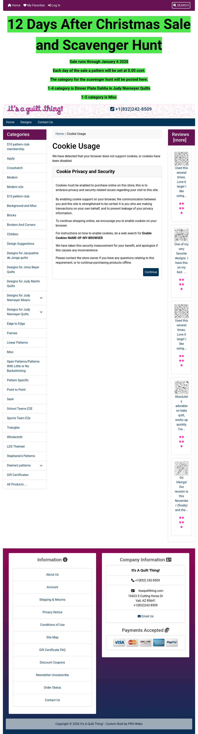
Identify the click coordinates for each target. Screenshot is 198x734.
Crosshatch (15, 168)
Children (12, 234)
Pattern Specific (18, 380)
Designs (26, 122)
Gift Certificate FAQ (52, 650)
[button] (181, 5)
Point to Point (16, 390)
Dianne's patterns (25, 465)
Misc (10, 352)
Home (14, 5)
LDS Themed (16, 446)
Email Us (146, 616)
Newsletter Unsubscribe (52, 675)
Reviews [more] (181, 137)
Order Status (52, 687)
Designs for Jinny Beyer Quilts (23, 269)
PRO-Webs (135, 724)
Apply (11, 158)
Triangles (13, 427)
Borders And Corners (21, 225)
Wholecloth (14, 437)
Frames (12, 333)
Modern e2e (15, 187)
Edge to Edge (16, 323)
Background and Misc (22, 206)
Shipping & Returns (52, 599)
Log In (54, 5)
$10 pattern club (18, 196)
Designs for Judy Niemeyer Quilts (25, 312)
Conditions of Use (52, 625)
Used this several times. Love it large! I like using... (181, 175)
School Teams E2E (19, 408)
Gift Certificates (17, 475)
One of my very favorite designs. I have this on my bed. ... (181, 251)
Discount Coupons (52, 662)
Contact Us (45, 122)
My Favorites (34, 5)
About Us (52, 574)
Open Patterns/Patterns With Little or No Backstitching (23, 366)
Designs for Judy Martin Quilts (23, 283)
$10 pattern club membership (18, 147)
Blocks (11, 215)
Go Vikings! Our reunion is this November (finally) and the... (181, 486)
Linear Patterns (17, 342)
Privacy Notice (52, 612)
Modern (12, 177)
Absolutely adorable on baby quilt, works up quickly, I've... (181, 406)
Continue (151, 272)
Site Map (52, 637)
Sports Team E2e (18, 418)
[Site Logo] (35, 110)
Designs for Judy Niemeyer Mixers (25, 298)
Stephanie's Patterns (21, 456)
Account (52, 587)
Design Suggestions (20, 244)
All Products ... (17, 484)
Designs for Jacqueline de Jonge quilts (22, 255)
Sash (10, 399)
